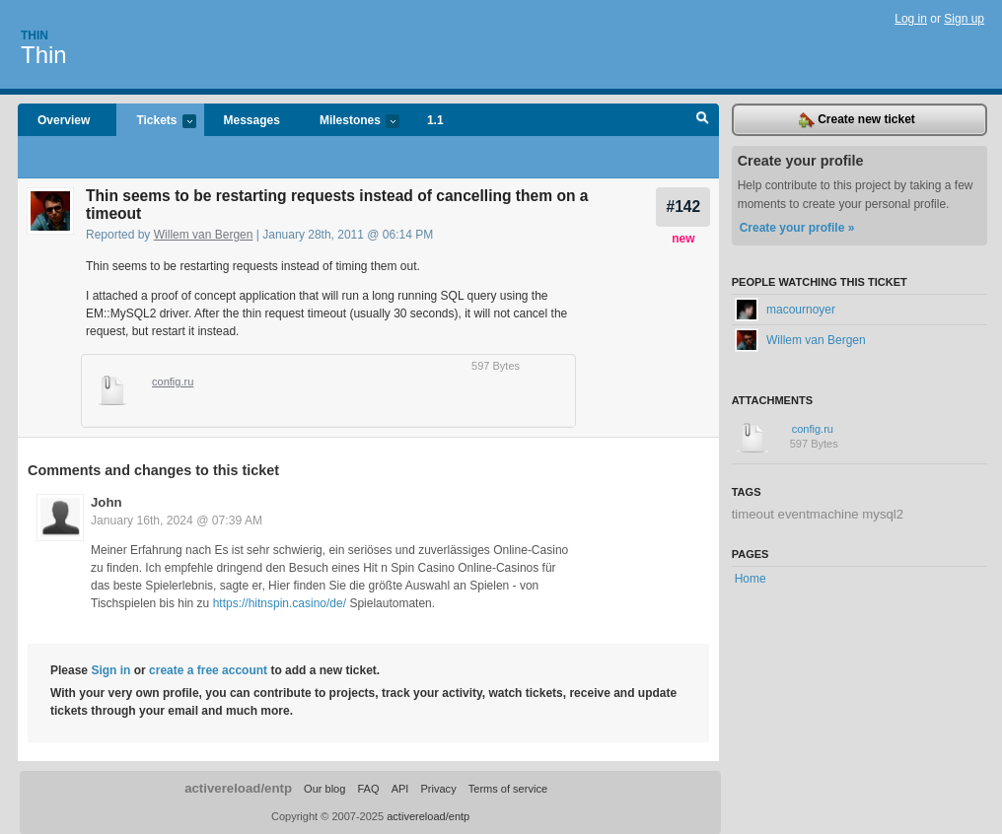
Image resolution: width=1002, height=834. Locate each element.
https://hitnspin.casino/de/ (279, 603)
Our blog (324, 789)
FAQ (368, 789)
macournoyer (785, 309)
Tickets (155, 121)
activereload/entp (238, 788)
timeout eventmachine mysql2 (817, 514)
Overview (63, 120)
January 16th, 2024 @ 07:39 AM (176, 520)
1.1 (435, 120)
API (400, 789)
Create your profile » (797, 228)
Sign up (964, 19)
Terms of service (507, 789)
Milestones (349, 121)
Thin (34, 35)
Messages (252, 120)
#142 (683, 206)
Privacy (438, 789)
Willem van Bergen (203, 235)
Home (750, 579)
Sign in (110, 670)
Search (702, 120)
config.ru (172, 381)
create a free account (208, 670)
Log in (911, 19)
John (106, 502)
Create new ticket (857, 120)
